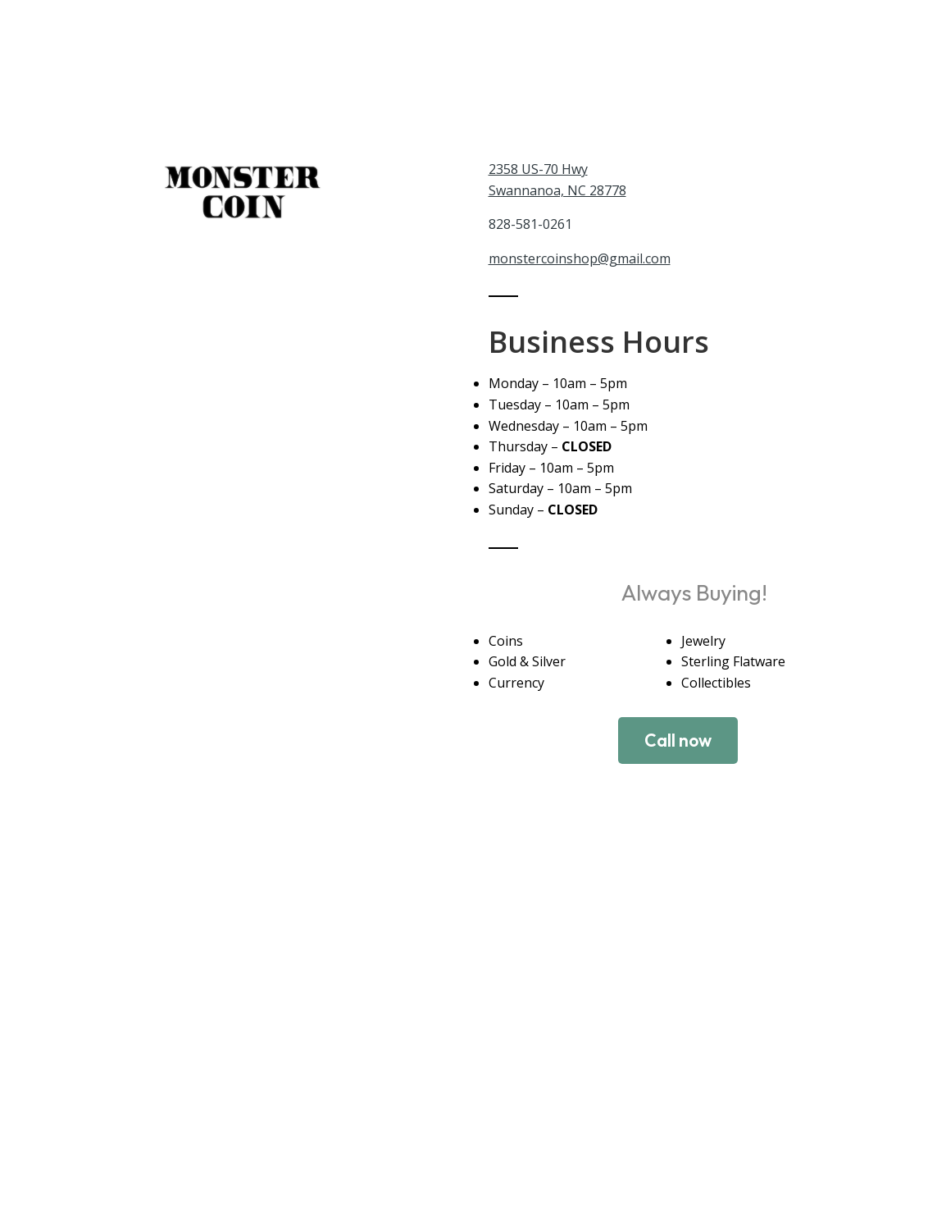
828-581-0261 (530, 224)
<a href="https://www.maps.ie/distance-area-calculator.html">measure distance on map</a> (468, 1046)
